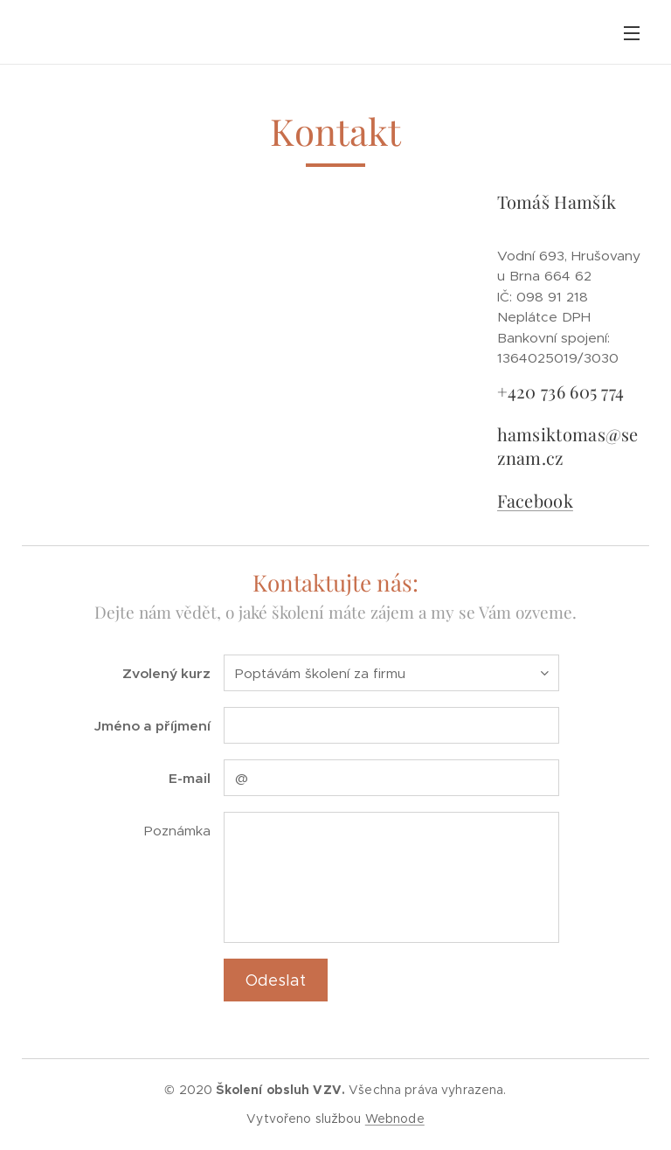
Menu (632, 33)
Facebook (534, 499)
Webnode (395, 1118)
